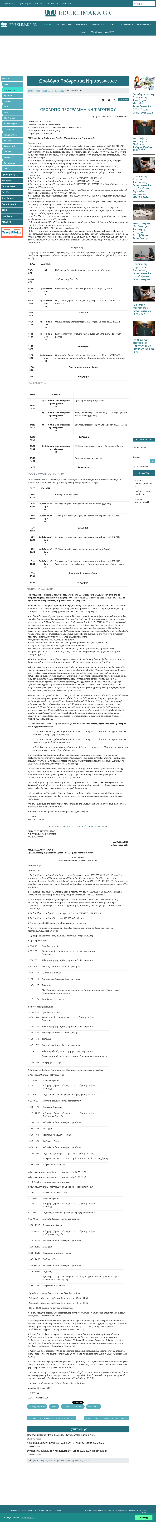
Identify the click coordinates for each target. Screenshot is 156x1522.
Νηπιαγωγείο (9, 90)
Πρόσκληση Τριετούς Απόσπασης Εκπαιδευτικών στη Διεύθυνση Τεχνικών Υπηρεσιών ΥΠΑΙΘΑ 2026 (142, 186)
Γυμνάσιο (8, 101)
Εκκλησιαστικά (10, 135)
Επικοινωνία (52, 3)
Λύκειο (7, 107)
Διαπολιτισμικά (10, 123)
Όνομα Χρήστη (139, 447)
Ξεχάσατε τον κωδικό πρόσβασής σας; (143, 483)
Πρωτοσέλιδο (9, 3)
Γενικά (6, 84)
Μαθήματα (81, 24)
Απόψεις (39, 3)
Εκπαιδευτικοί (144, 24)
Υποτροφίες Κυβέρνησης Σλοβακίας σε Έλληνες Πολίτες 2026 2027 (142, 144)
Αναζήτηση (39, 1510)
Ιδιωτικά (7, 140)
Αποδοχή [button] (144, 1518)
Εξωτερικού (9, 129)
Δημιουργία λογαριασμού (142, 501)
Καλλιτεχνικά (9, 146)
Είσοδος (58, 1510)
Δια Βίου (112, 24)
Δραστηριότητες (64, 24)
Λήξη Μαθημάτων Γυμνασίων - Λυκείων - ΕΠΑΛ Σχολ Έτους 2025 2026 (65, 1442)
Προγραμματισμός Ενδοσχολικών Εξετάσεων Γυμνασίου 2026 (61, 1435)
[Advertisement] (78, 53)
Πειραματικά (9, 163)
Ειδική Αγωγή (9, 118)
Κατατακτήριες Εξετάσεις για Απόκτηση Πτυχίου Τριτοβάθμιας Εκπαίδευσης (142, 230)
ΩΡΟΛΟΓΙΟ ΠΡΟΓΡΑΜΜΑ (73, 1406)
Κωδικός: (137, 457)
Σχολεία (48, 24)
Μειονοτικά (9, 157)
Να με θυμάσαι (142, 466)
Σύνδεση (144, 473)
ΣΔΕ (5, 168)
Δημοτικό (8, 95)
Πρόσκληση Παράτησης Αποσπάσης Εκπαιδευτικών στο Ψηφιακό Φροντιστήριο (142, 271)
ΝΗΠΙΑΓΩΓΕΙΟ (57, 90)
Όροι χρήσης (27, 1510)
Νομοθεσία (96, 32)
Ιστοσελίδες (66, 3)
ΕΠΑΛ (6, 112)
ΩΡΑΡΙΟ (54, 1406)
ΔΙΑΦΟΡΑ (109, 32)
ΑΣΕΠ (83, 32)
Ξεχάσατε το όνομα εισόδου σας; (143, 493)
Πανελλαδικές (98, 24)
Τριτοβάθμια (126, 24)
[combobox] (144, 3)
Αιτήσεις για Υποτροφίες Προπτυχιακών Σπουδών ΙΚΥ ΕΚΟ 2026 (143, 346)
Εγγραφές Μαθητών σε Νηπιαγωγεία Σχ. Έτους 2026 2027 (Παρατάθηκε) (67, 1450)
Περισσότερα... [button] (27, 1518)
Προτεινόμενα (25, 3)
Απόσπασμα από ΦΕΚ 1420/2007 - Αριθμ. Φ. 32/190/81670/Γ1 (78, 826)
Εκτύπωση (123, 99)
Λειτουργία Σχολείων (37, 1406)
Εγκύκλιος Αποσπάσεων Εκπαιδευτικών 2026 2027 (142, 309)
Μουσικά (7, 152)
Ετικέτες (49, 1510)
